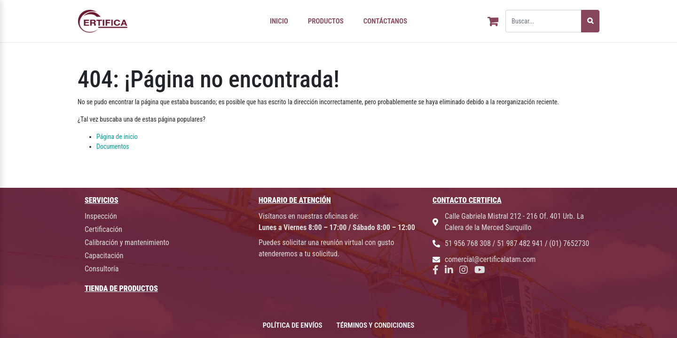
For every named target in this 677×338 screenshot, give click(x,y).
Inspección (101, 216)
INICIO (279, 21)
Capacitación (104, 255)
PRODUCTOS (326, 21)
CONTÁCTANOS (385, 21)
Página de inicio (117, 136)
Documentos (112, 146)
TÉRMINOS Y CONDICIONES (376, 325)
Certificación (103, 229)
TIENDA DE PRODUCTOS (121, 288)
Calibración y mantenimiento (127, 242)
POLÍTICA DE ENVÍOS (293, 325)
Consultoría (101, 268)
